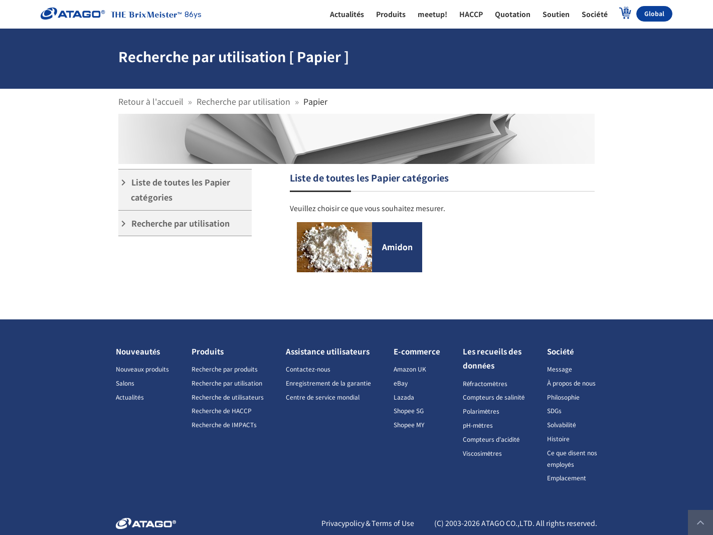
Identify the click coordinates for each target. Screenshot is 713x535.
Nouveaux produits (142, 369)
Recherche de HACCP (222, 410)
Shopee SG (409, 410)
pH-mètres (478, 425)
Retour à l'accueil (151, 101)
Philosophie (563, 397)
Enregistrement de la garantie (328, 383)
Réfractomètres (485, 383)
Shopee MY (409, 424)
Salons (125, 383)
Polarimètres (481, 411)
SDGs (554, 410)
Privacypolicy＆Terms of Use (367, 523)
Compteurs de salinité (494, 397)
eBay (401, 383)
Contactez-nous (308, 369)
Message (559, 369)
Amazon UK (410, 369)
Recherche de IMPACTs (224, 424)
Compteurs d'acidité (491, 439)
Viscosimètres (482, 453)
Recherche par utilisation (243, 101)
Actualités (130, 397)
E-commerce (417, 351)
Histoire (558, 438)
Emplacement (566, 477)
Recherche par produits (225, 369)
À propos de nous (571, 383)
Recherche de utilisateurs (228, 397)
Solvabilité (561, 424)
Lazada (404, 397)
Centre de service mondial (323, 397)
